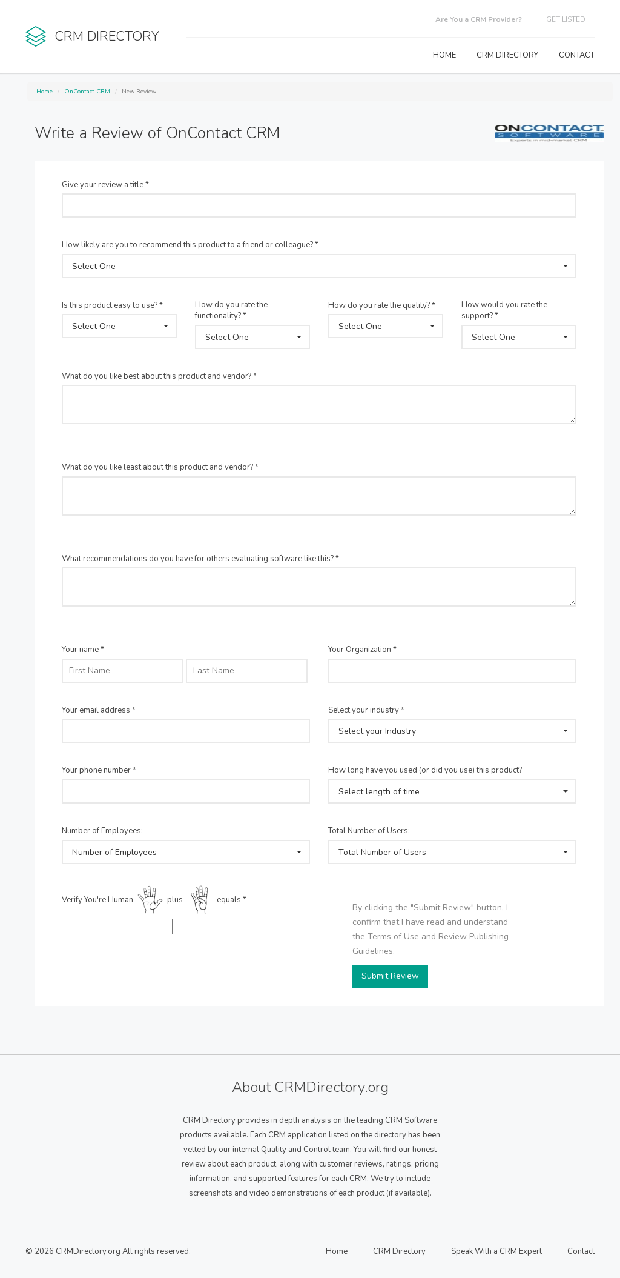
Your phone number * (99, 770)
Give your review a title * (105, 184)
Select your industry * (366, 710)
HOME (444, 55)
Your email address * (99, 710)
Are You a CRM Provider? (478, 19)
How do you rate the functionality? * (231, 310)
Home (44, 91)
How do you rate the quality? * (381, 305)
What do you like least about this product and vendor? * (160, 467)
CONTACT (577, 55)
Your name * (83, 649)
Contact (581, 1251)
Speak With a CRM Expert (496, 1251)
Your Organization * (362, 649)
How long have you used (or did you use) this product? (425, 770)
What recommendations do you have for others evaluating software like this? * (200, 558)
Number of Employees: (102, 830)
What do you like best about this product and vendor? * (159, 376)
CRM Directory (399, 1251)
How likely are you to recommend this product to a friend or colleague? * (190, 244)
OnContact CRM (87, 91)
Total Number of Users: (369, 830)
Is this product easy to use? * (112, 305)
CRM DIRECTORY (507, 55)
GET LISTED (565, 19)
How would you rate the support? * (504, 310)
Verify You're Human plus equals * (154, 900)
